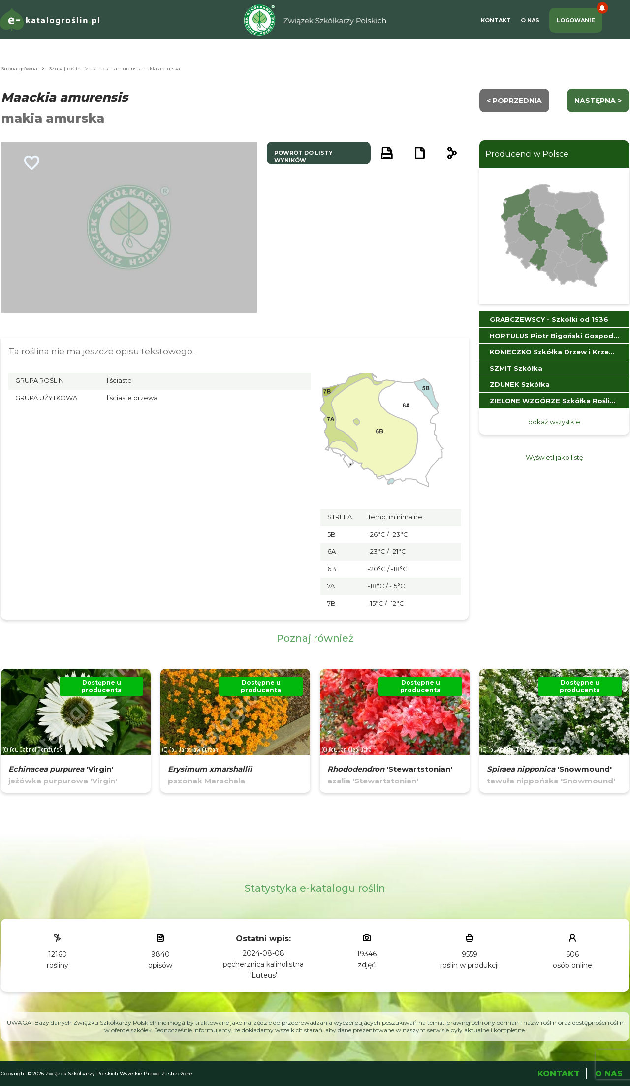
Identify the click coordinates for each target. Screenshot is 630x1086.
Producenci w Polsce (526, 154)
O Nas (530, 20)
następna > (598, 100)
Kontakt (496, 20)
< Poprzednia (514, 100)
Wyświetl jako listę (554, 457)
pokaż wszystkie (554, 422)
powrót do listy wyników (303, 156)
